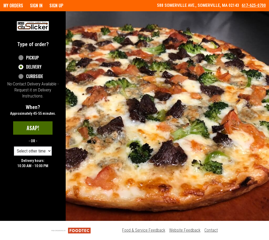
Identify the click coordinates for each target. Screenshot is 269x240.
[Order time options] (33, 151)
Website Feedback (184, 230)
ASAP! (33, 128)
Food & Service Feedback (143, 230)
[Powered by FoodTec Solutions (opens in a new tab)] (71, 230)
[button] (33, 26)
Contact (211, 230)
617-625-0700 (254, 5)
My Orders (13, 5)
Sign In (36, 5)
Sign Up (56, 5)
